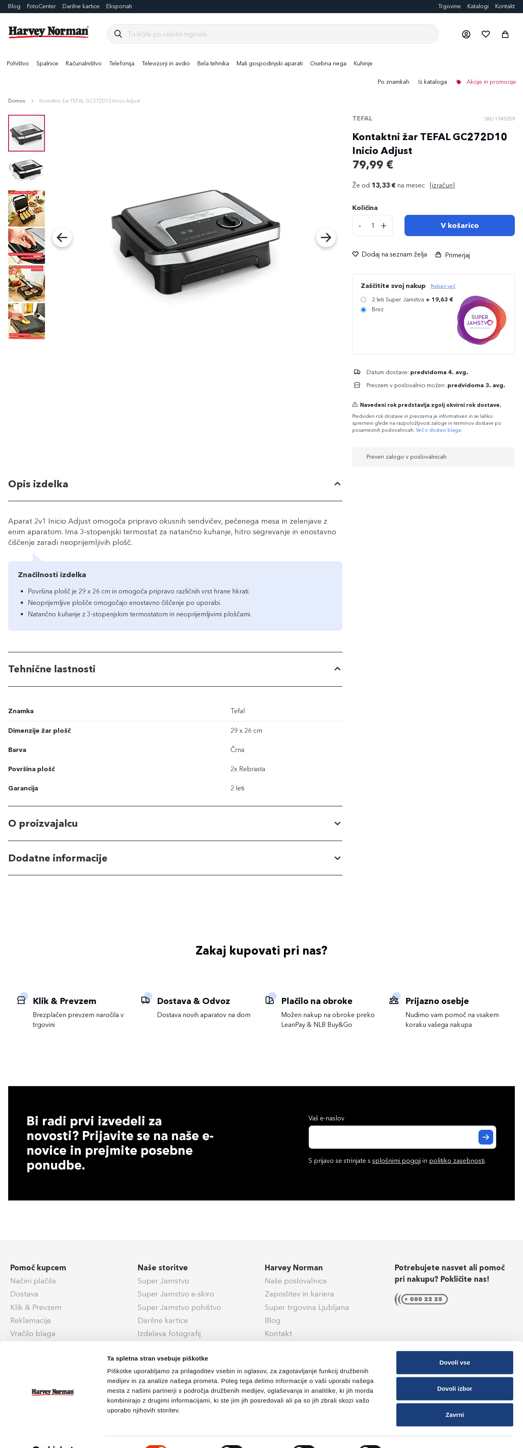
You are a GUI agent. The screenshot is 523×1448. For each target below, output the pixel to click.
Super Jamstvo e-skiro (176, 1294)
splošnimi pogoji (396, 1161)
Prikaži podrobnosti (426, 1431)
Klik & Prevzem (36, 1307)
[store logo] (49, 32)
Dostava (24, 1294)
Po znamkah (393, 81)
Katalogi (478, 6)
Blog (273, 1320)
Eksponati (119, 6)
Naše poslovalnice (296, 1280)
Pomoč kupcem (38, 1267)
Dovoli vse (454, 1342)
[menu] (261, 72)
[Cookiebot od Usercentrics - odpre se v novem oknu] (53, 1432)
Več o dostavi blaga (438, 430)
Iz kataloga (432, 81)
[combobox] (279, 34)
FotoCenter (41, 6)
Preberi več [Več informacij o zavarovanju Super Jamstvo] (443, 286)
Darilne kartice (81, 6)
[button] (466, 34)
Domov (16, 101)
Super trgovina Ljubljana (307, 1307)
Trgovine (449, 6)
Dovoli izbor (454, 1368)
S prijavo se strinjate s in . (397, 1161)
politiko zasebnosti (457, 1161)
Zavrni (454, 1394)
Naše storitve (163, 1267)
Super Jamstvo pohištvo (179, 1307)
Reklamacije (30, 1320)
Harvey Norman (294, 1267)
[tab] (175, 484)
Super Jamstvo (163, 1280)
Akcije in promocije (490, 81)
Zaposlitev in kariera (299, 1294)
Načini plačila (33, 1280)
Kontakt (505, 6)
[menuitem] (18, 63)
